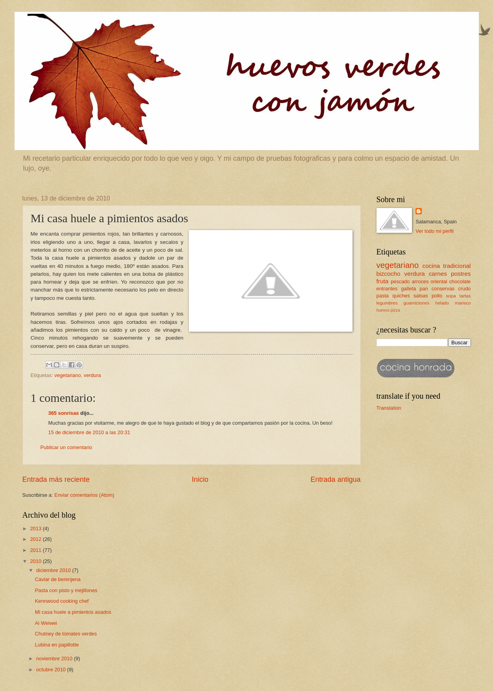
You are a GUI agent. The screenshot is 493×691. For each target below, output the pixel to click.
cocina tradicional (447, 265)
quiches (401, 296)
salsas (421, 296)
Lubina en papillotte (57, 645)
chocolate (460, 281)
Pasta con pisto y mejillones (66, 590)
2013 (36, 528)
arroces (420, 281)
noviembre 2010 (55, 658)
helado (442, 303)
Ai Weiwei (46, 623)
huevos (383, 310)
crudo (464, 289)
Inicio (200, 479)
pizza (395, 310)
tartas (465, 295)
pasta (383, 296)
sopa (451, 295)
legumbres (387, 303)
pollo (437, 296)
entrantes (387, 289)
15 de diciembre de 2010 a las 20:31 (89, 432)
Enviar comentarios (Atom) (84, 495)
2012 (36, 539)
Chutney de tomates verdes (66, 634)
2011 (36, 550)
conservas (443, 289)
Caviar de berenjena (58, 579)
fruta (383, 281)
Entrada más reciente (56, 479)
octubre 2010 (51, 669)
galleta (408, 289)
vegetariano (67, 375)
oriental (438, 281)
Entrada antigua (335, 479)
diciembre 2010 (54, 570)
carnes (438, 273)
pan (423, 289)
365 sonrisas (63, 413)
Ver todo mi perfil (434, 231)
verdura (92, 375)
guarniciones (417, 303)
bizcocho (389, 273)
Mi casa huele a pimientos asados (73, 612)
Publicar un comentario (66, 447)
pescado (400, 281)
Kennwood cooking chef (62, 601)
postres (461, 273)
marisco (463, 303)
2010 (36, 561)
